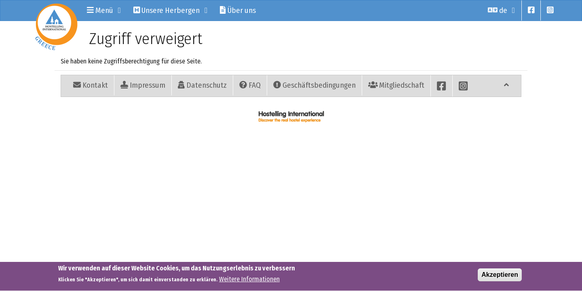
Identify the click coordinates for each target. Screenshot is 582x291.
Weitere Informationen (249, 281)
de (501, 10)
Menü (104, 10)
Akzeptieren (499, 276)
